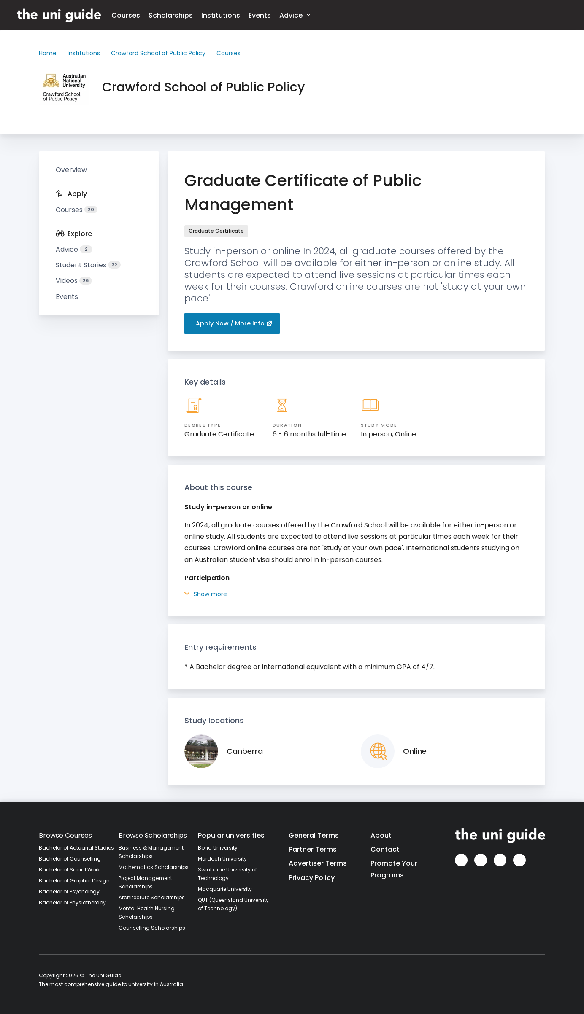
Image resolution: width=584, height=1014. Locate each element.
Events (260, 15)
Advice (294, 15)
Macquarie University (225, 889)
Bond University (218, 847)
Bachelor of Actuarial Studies (76, 847)
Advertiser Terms (318, 863)
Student (88, 265)
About (381, 835)
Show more (205, 594)
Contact (385, 849)
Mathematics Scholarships (154, 867)
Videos (74, 280)
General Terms (314, 835)
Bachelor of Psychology (69, 891)
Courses (125, 15)
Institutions (220, 15)
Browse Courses (65, 835)
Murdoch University (222, 858)
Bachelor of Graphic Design (74, 880)
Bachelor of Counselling (70, 858)
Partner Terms (313, 849)
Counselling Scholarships (152, 927)
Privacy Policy (312, 877)
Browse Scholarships (153, 835)
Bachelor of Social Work (69, 869)
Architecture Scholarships (152, 897)
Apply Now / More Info (234, 323)
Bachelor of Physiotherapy (72, 902)
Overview (71, 170)
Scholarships (171, 15)
